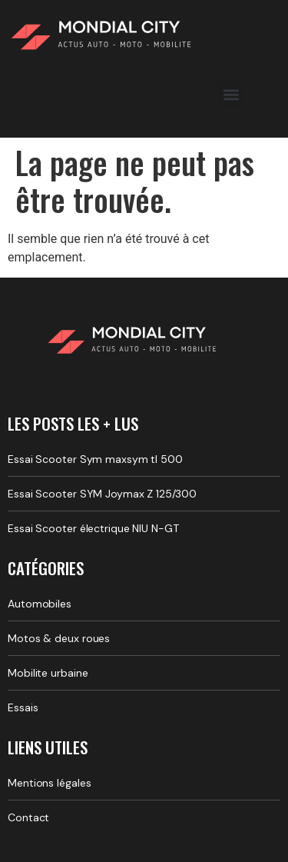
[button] (230, 94)
